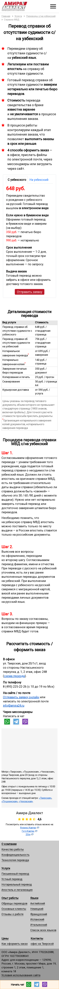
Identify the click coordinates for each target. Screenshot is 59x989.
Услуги (5, 868)
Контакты (37, 938)
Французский (38, 914)
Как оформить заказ (14, 943)
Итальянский (38, 924)
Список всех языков (43, 930)
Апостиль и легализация (17, 889)
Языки (34, 898)
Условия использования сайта (20, 975)
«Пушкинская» (9, 801)
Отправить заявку (29, 292)
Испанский (37, 919)
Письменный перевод (15, 873)
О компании (9, 844)
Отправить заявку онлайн (21, 697)
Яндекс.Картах (28, 827)
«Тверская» (45, 798)
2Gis (28, 834)
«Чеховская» (26, 801)
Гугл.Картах (28, 831)
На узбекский (38, 180)
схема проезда (14, 676)
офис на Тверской (42, 943)
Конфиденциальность (15, 854)
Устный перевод (11, 879)
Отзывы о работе (12, 914)
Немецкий (36, 908)
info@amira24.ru (13, 705)
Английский (37, 903)
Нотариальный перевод (16, 884)
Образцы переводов (14, 903)
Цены (5, 938)
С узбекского (17, 180)
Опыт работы (9, 898)
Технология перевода (15, 860)
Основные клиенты (13, 908)
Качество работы (12, 849)
